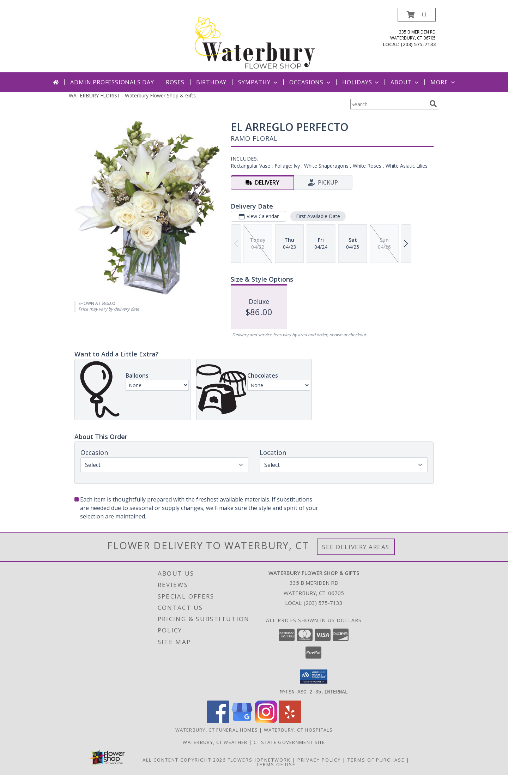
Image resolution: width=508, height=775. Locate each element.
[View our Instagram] (266, 720)
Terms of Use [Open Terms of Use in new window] (276, 764)
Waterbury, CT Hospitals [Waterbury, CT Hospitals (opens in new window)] (298, 729)
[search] (433, 104)
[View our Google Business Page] (242, 720)
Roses (175, 82)
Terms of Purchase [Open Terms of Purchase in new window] (376, 759)
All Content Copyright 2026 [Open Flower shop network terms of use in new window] (184, 759)
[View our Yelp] (290, 720)
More (443, 82)
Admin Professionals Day (112, 82)
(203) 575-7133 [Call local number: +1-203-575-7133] (418, 44)
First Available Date (318, 216)
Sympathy (258, 82)
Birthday (211, 82)
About (405, 82)
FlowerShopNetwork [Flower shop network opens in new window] (259, 759)
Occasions (310, 82)
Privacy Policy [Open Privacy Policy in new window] (319, 759)
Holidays (361, 82)
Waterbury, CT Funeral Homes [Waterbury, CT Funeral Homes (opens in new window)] (216, 729)
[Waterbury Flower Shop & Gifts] (254, 40)
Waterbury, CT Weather (215, 742)
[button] (417, 15)
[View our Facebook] (218, 720)
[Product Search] (388, 104)
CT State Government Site (289, 742)
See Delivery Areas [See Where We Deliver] (355, 547)
